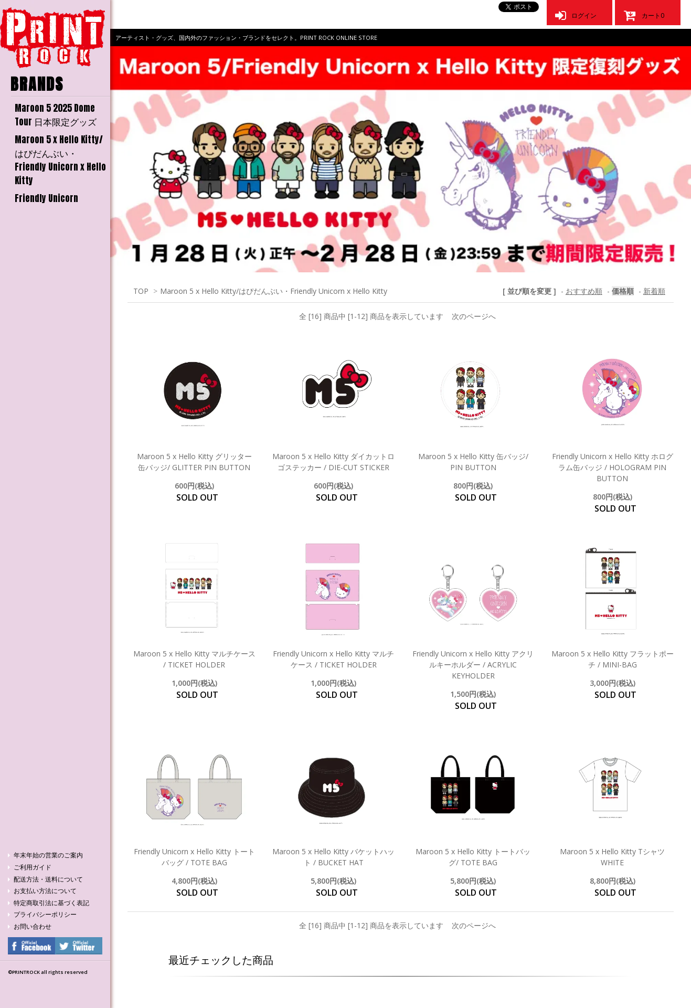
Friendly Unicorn (46, 198)
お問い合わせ (32, 926)
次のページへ (474, 316)
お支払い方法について (45, 890)
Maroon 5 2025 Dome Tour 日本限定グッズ (56, 115)
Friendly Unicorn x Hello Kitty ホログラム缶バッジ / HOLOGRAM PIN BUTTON (612, 467)
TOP (140, 291)
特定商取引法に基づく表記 (51, 902)
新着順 (654, 291)
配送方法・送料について (48, 879)
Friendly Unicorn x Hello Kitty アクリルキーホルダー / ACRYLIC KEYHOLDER (473, 665)
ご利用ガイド (32, 867)
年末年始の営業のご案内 (48, 855)
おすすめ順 (584, 291)
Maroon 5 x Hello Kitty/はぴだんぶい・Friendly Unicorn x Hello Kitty (60, 160)
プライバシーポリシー (45, 914)
